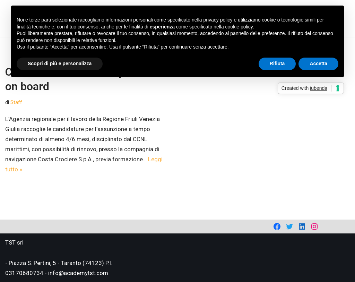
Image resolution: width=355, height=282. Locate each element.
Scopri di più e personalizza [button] (60, 63)
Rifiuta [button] (277, 63)
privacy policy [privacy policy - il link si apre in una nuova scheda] (218, 20)
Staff (16, 102)
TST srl (14, 242)
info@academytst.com (78, 273)
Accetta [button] (318, 63)
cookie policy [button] (239, 26)
